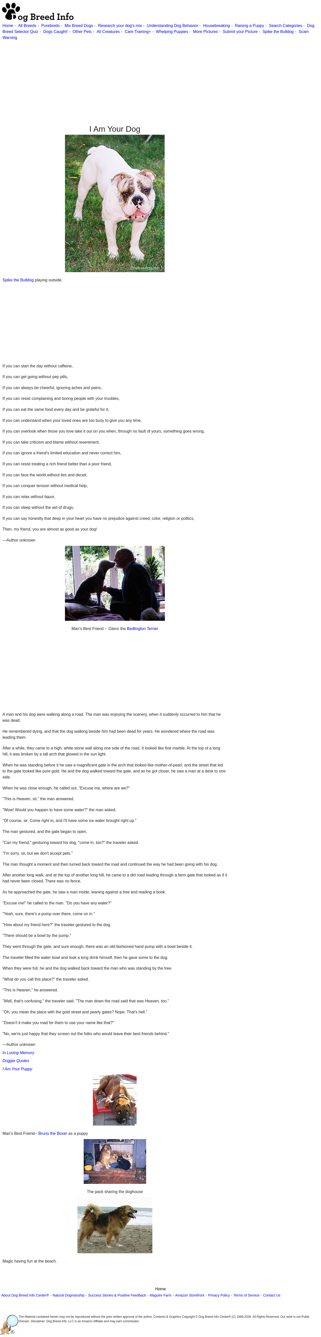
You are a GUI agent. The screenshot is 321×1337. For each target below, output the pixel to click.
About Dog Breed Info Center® (25, 1295)
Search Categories (285, 25)
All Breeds (27, 25)
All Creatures (108, 31)
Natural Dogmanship (69, 1295)
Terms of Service (246, 1295)
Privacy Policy (219, 1295)
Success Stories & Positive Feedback (117, 1295)
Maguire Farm (160, 1295)
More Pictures (205, 31)
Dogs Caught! (55, 31)
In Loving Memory (18, 1053)
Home (7, 25)
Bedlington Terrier (142, 629)
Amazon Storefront (189, 1295)
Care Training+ (138, 31)
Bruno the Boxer (52, 1133)
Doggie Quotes (15, 1061)
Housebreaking (216, 25)
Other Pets (82, 31)
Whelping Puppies (172, 31)
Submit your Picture (240, 31)
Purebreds (50, 25)
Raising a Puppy (249, 25)
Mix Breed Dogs (79, 25)
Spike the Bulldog (278, 31)
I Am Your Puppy (17, 1069)
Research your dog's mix (120, 25)
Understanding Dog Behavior (172, 25)
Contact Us (271, 1295)
